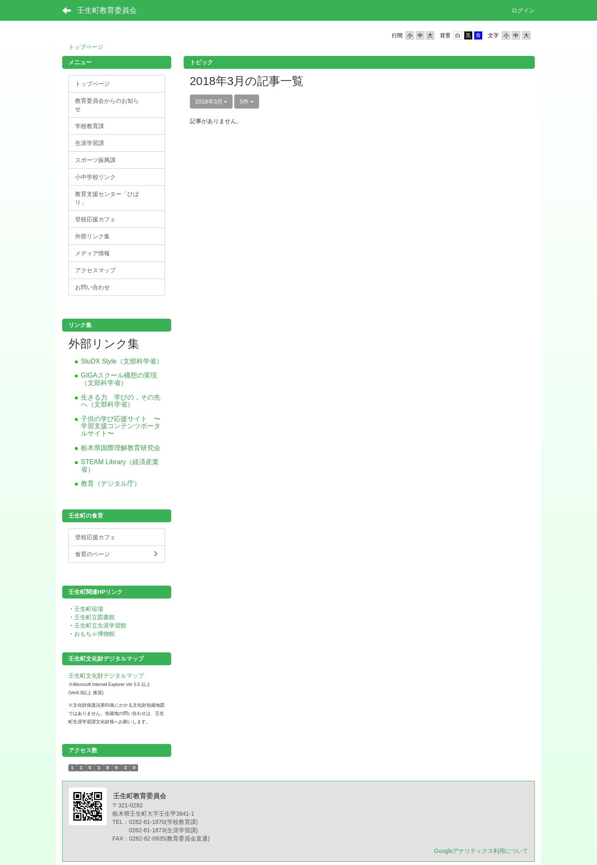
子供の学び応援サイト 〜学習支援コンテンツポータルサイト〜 (120, 426)
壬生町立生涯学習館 (100, 625)
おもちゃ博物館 (94, 633)
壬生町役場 (88, 609)
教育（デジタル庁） (111, 483)
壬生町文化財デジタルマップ (106, 675)
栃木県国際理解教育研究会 (120, 447)
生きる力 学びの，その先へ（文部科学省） (120, 401)
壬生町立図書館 (94, 617)
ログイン (523, 10)
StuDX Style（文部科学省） (122, 361)
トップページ (85, 47)
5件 (247, 101)
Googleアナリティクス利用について (481, 851)
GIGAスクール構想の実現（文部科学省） (119, 379)
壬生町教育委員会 (107, 10)
